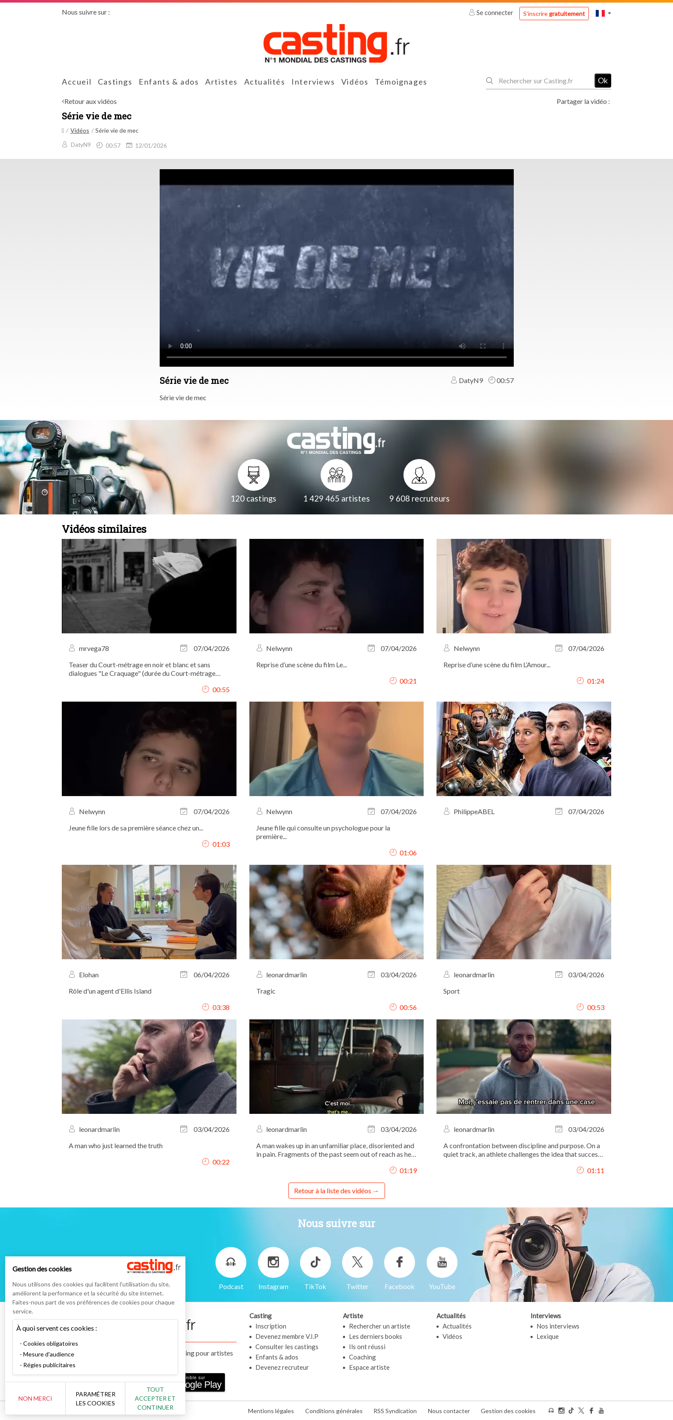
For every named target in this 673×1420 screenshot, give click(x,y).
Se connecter (492, 12)
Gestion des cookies (508, 1410)
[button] (603, 13)
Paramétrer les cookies (95, 1398)
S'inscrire (554, 13)
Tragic (266, 991)
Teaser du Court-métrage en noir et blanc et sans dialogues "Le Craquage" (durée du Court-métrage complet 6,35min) (142, 669)
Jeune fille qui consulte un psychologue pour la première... (323, 832)
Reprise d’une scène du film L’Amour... (496, 664)
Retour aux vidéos (90, 101)
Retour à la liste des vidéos (332, 1190)
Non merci (35, 1398)
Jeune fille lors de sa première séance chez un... (136, 828)
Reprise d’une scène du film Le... (301, 664)
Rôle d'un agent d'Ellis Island (110, 991)
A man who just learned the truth (116, 1145)
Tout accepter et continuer (155, 1398)
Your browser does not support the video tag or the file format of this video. (337, 267)
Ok (603, 80)
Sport (451, 991)
